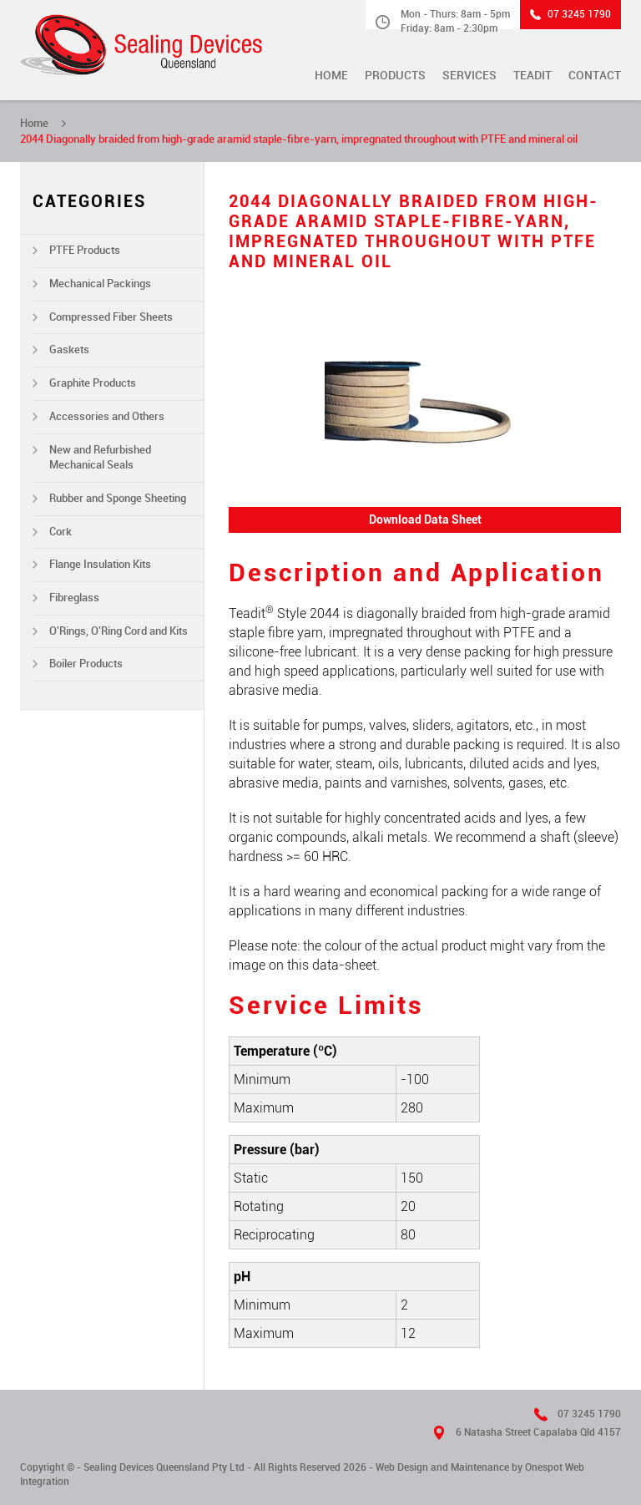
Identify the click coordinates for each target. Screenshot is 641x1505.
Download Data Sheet (425, 519)
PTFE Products (84, 250)
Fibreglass (74, 597)
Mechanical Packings (100, 283)
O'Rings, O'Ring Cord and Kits (118, 631)
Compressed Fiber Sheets (111, 317)
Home (331, 75)
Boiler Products (86, 663)
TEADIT (532, 75)
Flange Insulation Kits (100, 564)
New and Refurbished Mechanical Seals (100, 457)
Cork (60, 531)
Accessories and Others (106, 416)
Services (469, 75)
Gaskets (69, 349)
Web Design (402, 1467)
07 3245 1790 (579, 14)
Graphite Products (92, 383)
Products (395, 75)
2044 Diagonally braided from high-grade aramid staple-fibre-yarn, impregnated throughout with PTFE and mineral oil (299, 139)
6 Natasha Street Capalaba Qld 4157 (538, 1432)
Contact (594, 75)
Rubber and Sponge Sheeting (117, 498)
